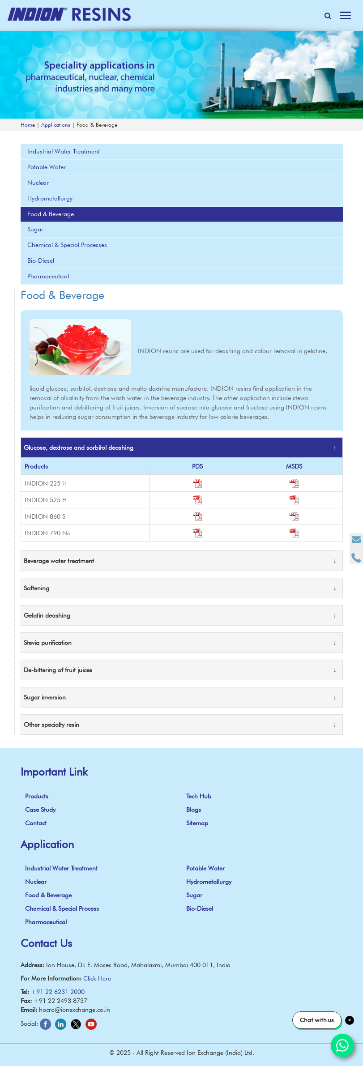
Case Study (40, 809)
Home (28, 124)
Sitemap (197, 823)
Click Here (97, 978)
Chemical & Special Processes (67, 244)
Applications (55, 124)
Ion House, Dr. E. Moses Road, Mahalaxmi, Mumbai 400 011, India (138, 964)
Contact (36, 823)
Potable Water (46, 167)
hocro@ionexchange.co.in (74, 1009)
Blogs (193, 809)
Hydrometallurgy (50, 198)
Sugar (35, 229)
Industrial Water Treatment (63, 151)
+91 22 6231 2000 (58, 991)
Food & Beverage (50, 213)
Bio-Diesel (40, 260)
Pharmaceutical (48, 276)
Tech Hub (198, 796)
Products (36, 796)
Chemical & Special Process (62, 908)
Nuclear (38, 182)
